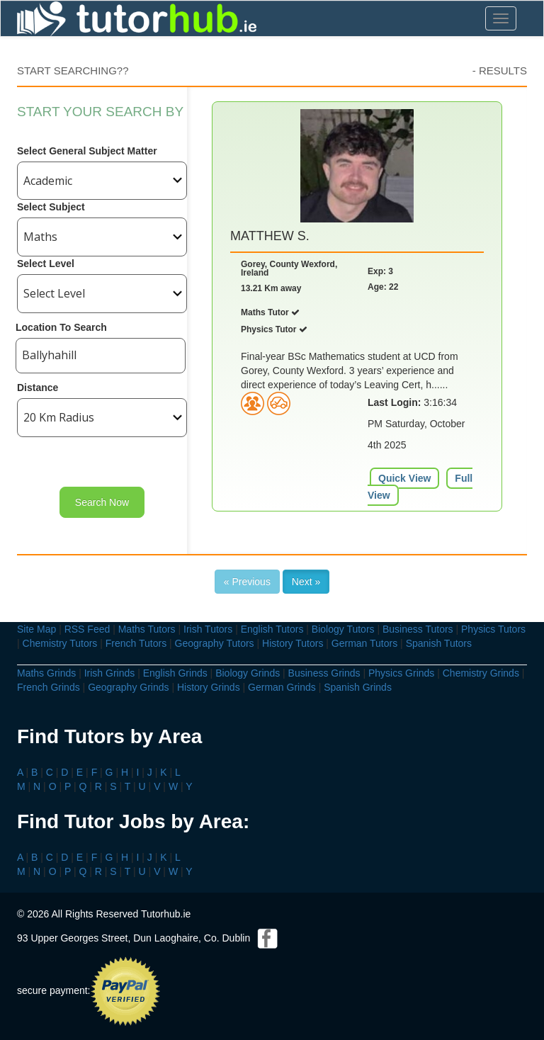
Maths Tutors (147, 629)
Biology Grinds (247, 673)
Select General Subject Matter (87, 151)
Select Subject (51, 207)
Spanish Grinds (358, 687)
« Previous (247, 581)
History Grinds (208, 687)
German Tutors (364, 643)
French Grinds (48, 687)
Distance (37, 387)
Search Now (102, 502)
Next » (306, 581)
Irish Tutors (207, 629)
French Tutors (136, 643)
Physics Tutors (493, 629)
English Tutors (272, 629)
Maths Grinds (46, 673)
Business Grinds (324, 673)
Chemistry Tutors (60, 643)
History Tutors (292, 643)
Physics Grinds (401, 673)
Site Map (36, 629)
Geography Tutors (214, 643)
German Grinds (282, 687)
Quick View (404, 478)
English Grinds (175, 673)
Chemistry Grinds (481, 673)
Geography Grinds (128, 687)
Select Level (45, 263)
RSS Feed (87, 629)
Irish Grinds (109, 673)
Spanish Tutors (439, 643)
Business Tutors (417, 629)
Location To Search (61, 327)
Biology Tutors (343, 629)
